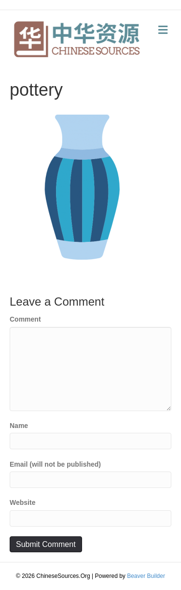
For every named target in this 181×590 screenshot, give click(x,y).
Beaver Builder (146, 576)
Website (22, 502)
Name (19, 425)
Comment (25, 319)
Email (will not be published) (55, 464)
